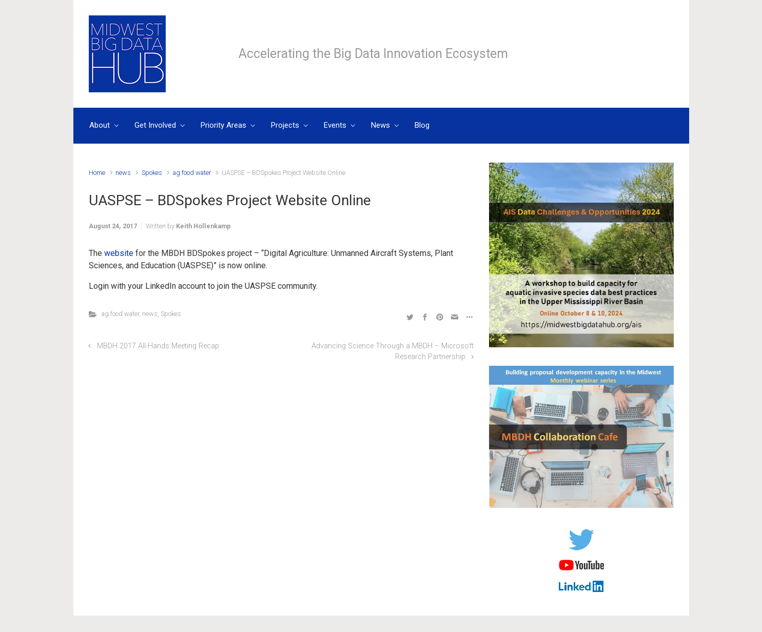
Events (335, 125)
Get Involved (155, 125)
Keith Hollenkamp (203, 226)
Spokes (152, 172)
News (380, 125)
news (123, 172)
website (118, 253)
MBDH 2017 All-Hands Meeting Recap (158, 346)
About (99, 125)
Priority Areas (223, 125)
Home (97, 172)
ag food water (192, 172)
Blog (422, 125)
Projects (285, 125)
